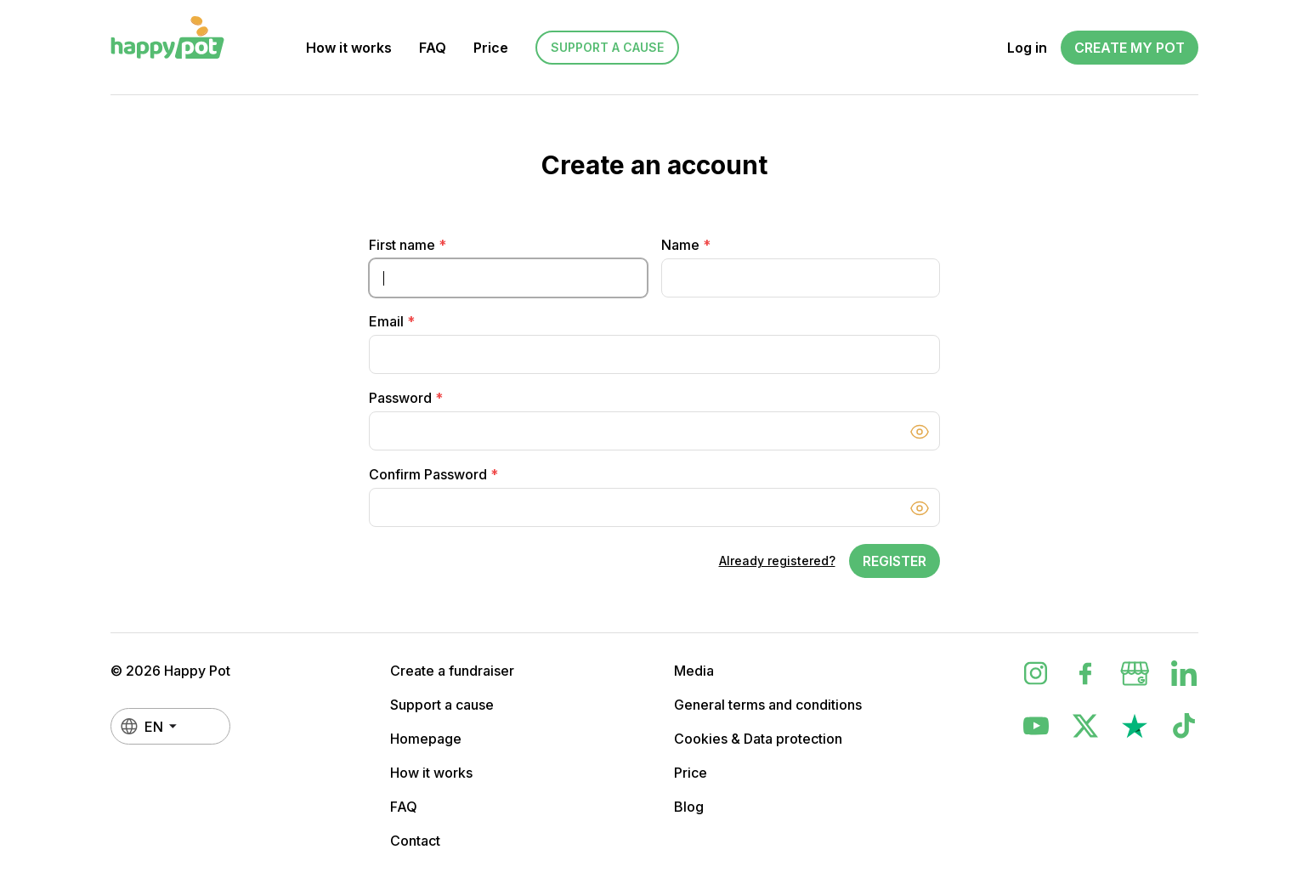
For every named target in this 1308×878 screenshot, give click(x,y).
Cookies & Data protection (758, 738)
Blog (689, 806)
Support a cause (607, 47)
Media (694, 670)
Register (894, 560)
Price (490, 47)
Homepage (425, 738)
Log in (1027, 47)
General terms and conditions (768, 704)
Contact (415, 840)
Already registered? (777, 560)
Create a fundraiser (452, 670)
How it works (349, 47)
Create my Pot (1129, 47)
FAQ (432, 47)
